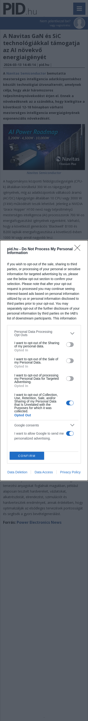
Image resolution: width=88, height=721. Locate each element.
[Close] (78, 249)
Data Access (43, 472)
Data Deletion (17, 472)
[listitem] (44, 333)
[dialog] (44, 360)
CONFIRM (27, 456)
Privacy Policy (70, 472)
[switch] (70, 344)
